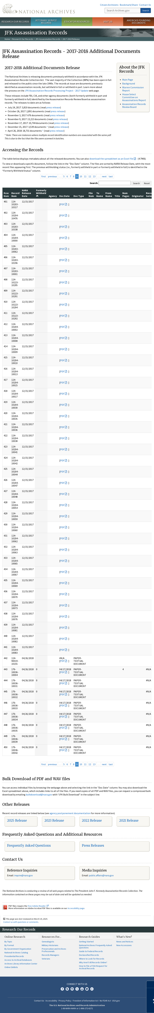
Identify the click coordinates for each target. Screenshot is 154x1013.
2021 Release (128, 820)
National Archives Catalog (16, 952)
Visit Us (107, 21)
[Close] (150, 984)
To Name (99, 194)
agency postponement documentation (69, 813)
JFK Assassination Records (47, 39)
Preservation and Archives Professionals (54, 950)
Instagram (72, 989)
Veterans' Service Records (46, 22)
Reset (147, 183)
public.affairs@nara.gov (101, 875)
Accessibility (51, 1000)
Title (117, 196)
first (43, 176)
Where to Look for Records (91, 958)
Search (145, 10)
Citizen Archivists (109, 4)
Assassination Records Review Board (134, 105)
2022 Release (92, 820)
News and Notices (124, 941)
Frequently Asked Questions (29, 845)
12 (89, 176)
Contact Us (145, 4)
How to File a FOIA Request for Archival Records (93, 967)
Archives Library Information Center (20, 963)
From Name (108, 194)
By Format (9, 945)
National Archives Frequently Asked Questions (95, 946)
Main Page (127, 79)
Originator (138, 196)
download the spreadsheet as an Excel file (111, 158)
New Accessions (124, 945)
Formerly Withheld (41, 193)
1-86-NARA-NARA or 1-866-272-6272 (77, 1008)
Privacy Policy (65, 1000)
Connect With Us (77, 984)
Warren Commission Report (133, 89)
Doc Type (79, 196)
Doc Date (64, 196)
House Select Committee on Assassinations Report (134, 97)
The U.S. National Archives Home (38, 8)
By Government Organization (17, 948)
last (111, 176)
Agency (53, 196)
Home (7, 39)
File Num (91, 194)
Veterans (46, 958)
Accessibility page (76, 908)
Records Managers (50, 955)
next (104, 176)
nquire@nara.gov (24, 875)
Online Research (14, 936)
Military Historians (50, 945)
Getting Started (86, 941)
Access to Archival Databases (18, 960)
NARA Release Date (26, 193)
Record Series (150, 194)
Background (128, 83)
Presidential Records (14, 956)
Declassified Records (89, 955)
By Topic (8, 941)
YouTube (82, 989)
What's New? (124, 936)
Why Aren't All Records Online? (93, 962)
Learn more (126, 1007)
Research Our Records (15, 21)
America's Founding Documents (138, 22)
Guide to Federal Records (91, 951)
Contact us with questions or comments (20, 922)
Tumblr (77, 989)
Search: (94, 183)
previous (52, 176)
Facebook (62, 989)
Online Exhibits (11, 967)
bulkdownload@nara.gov (39, 794)
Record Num (15, 194)
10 (81, 176)
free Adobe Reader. (38, 906)
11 (85, 176)
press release (53, 107)
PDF (62, 204)
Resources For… (51, 936)
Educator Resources (77, 21)
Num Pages (125, 194)
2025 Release (17, 820)
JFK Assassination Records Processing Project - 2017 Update (56, 90)
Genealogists (48, 941)
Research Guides (89, 936)
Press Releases (93, 845)
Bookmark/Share (129, 4)
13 (94, 176)
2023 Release (54, 820)
